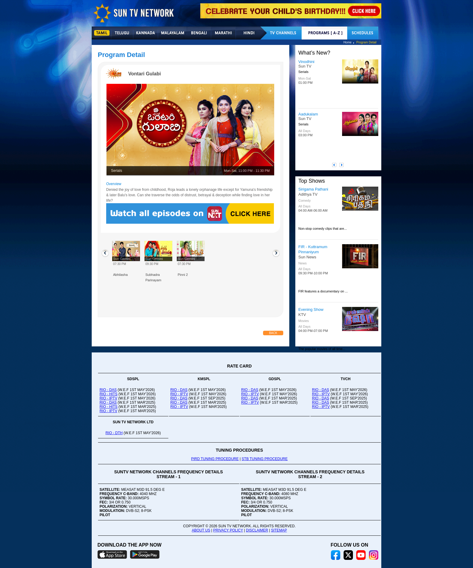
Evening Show (310, 309)
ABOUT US (201, 530)
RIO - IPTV (108, 398)
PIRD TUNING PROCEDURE (215, 459)
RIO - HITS (108, 394)
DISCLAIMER (257, 530)
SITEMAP (279, 530)
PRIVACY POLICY (228, 530)
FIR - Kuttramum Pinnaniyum (312, 249)
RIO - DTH (114, 433)
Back (273, 333)
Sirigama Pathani (313, 189)
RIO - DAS (108, 390)
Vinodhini (306, 61)
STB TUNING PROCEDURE (264, 459)
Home (348, 42)
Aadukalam (308, 114)
